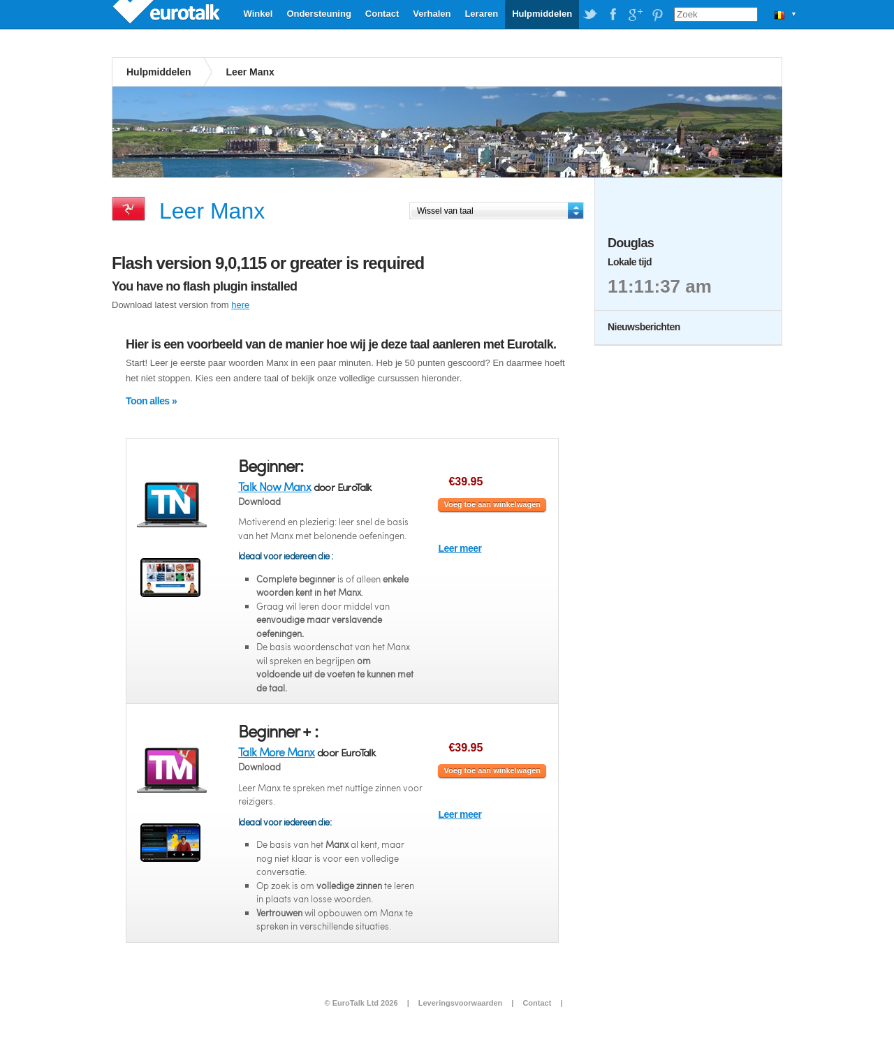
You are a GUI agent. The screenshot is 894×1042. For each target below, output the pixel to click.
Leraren (481, 13)
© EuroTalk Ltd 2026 (360, 1003)
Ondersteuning (318, 13)
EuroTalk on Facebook (612, 14)
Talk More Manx (276, 751)
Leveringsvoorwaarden (460, 1003)
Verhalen (431, 13)
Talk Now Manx (274, 486)
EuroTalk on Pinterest (657, 14)
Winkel (258, 13)
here (240, 305)
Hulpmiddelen (542, 13)
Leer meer (459, 548)
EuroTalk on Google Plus (635, 14)
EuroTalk (168, 14)
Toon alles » (151, 400)
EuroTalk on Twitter (590, 14)
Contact (382, 13)
